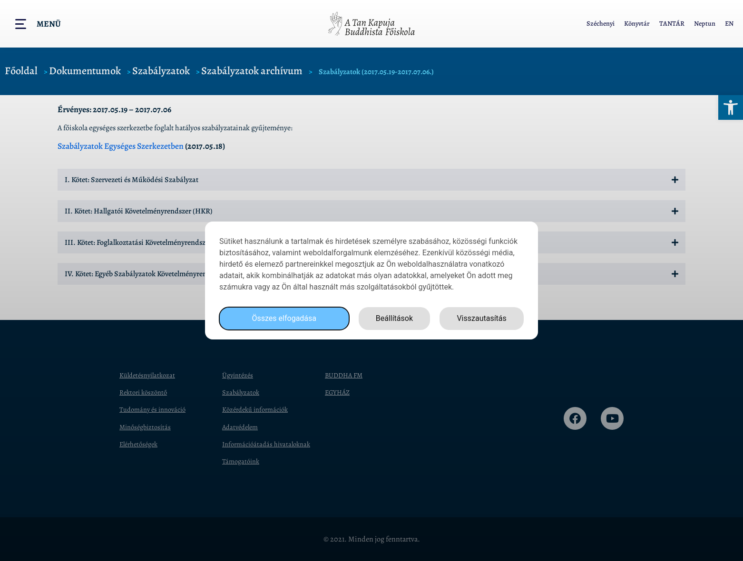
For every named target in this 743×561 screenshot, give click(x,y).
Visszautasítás (481, 318)
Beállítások (394, 318)
